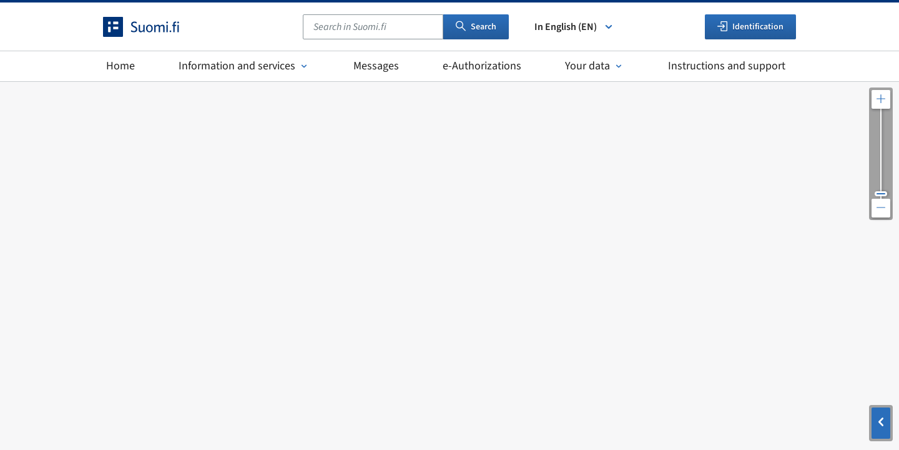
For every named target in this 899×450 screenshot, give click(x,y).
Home (120, 66)
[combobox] (373, 26)
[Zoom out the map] (881, 208)
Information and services (244, 66)
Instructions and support (726, 66)
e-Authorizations (482, 66)
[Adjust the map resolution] (881, 154)
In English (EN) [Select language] (574, 27)
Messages (376, 66)
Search (476, 27)
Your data (594, 66)
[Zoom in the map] (881, 99)
